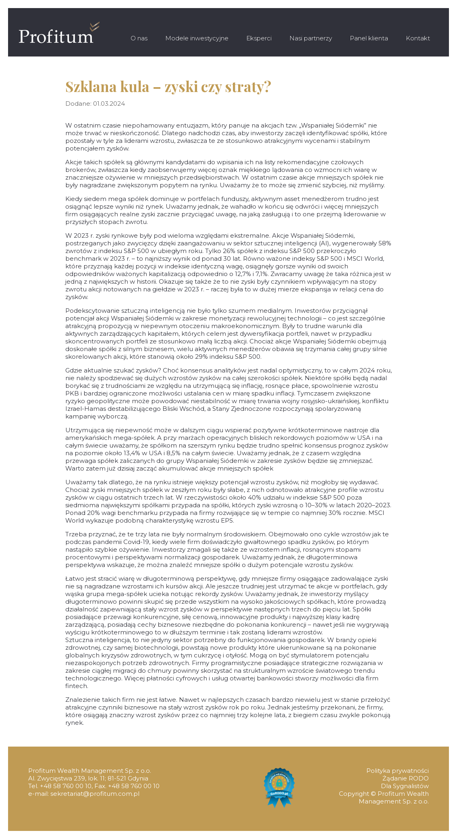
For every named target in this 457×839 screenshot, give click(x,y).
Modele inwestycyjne (196, 38)
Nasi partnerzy (310, 38)
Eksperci (259, 38)
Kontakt (418, 38)
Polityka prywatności (397, 770)
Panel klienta (369, 38)
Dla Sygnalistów (405, 786)
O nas (139, 38)
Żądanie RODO (405, 778)
